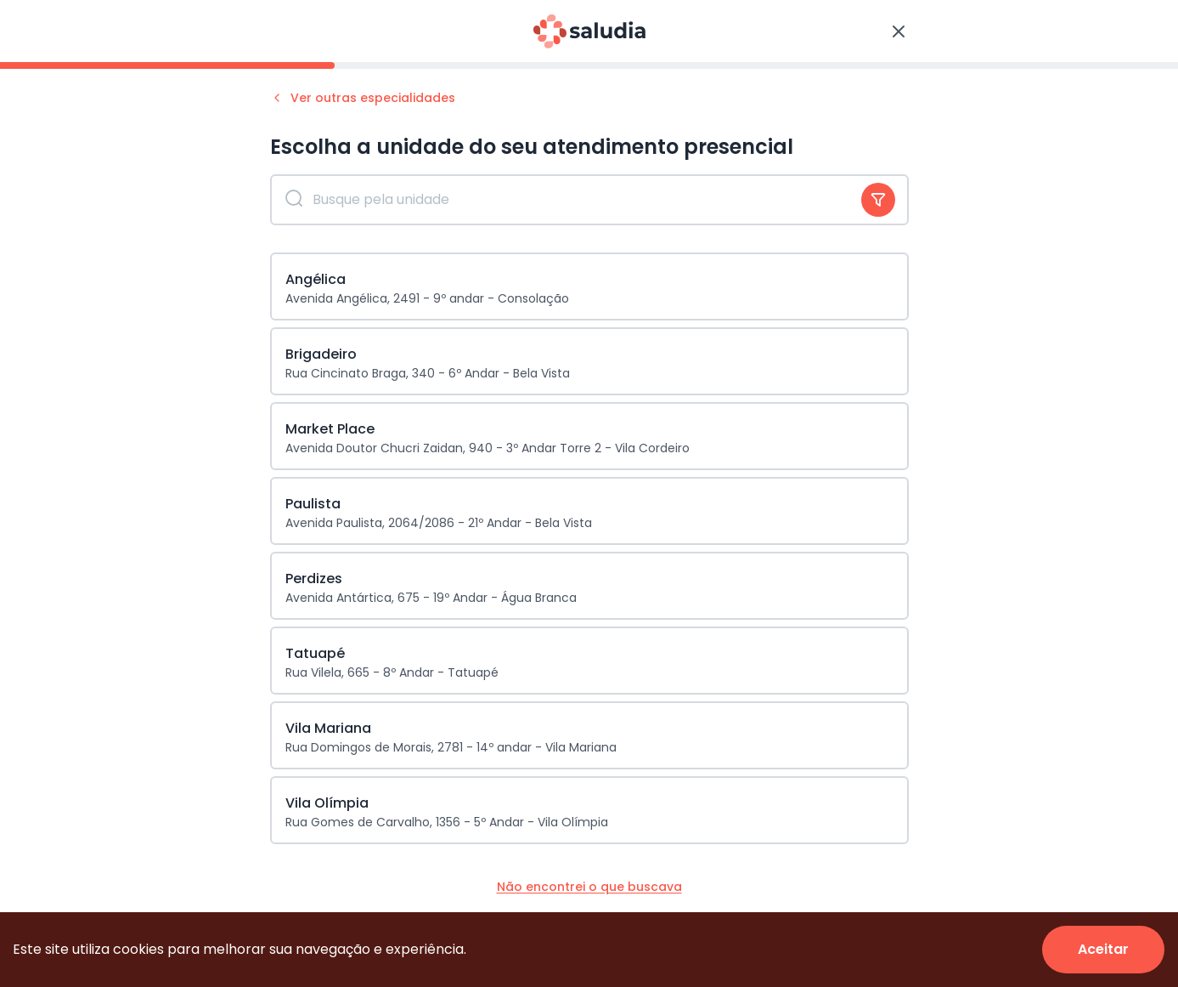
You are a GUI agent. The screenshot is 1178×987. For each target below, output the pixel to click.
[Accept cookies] (1103, 949)
